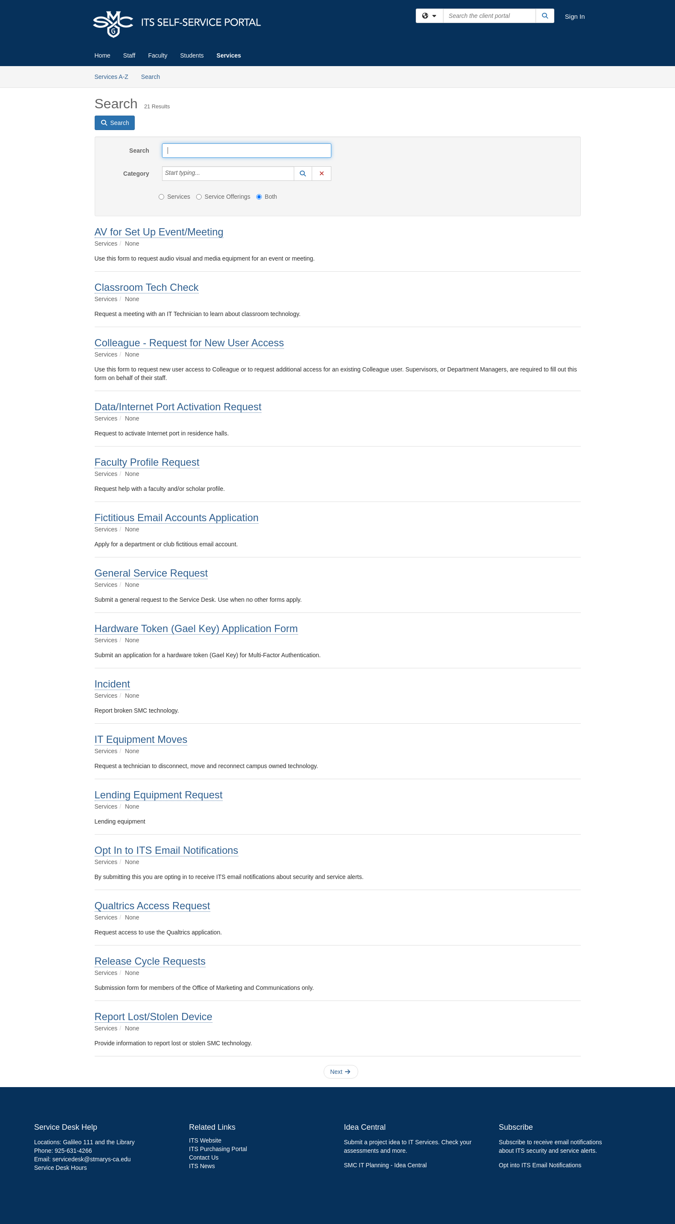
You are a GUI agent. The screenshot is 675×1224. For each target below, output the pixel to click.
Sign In (575, 16)
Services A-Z (111, 76)
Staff (129, 55)
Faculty (157, 55)
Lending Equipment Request (159, 795)
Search (153, 76)
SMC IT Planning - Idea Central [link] (385, 1165)
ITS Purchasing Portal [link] (218, 1149)
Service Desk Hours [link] (60, 1167)
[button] (303, 173)
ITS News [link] (202, 1166)
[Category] (204, 173)
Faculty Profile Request (147, 462)
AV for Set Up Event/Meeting (159, 232)
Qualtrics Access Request (152, 905)
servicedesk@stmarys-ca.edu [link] (91, 1159)
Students (192, 55)
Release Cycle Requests (150, 961)
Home (102, 55)
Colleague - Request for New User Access (189, 342)
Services (229, 55)
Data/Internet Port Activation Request (178, 406)
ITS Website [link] (205, 1140)
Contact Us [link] (203, 1157)
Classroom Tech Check (147, 287)
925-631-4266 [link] (73, 1150)
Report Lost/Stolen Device (153, 1016)
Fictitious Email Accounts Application (177, 517)
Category (136, 173)
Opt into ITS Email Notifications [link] (540, 1165)
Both (266, 196)
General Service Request (151, 573)
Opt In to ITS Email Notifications (166, 850)
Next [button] (340, 1071)
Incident (112, 684)
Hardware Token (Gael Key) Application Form (196, 628)
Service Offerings (223, 196)
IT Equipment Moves (141, 739)
